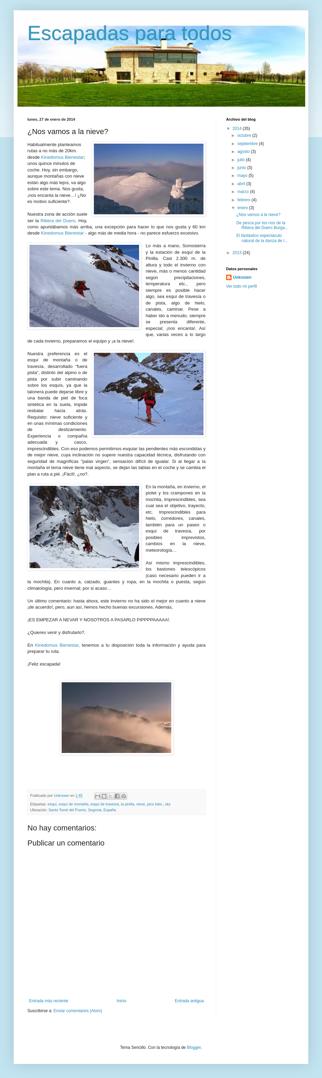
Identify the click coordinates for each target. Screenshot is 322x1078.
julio (241, 159)
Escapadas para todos (129, 33)
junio (242, 167)
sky (168, 804)
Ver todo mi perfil (241, 286)
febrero (244, 199)
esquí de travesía (104, 804)
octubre (244, 135)
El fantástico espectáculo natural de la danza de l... (262, 238)
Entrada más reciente (48, 1000)
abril (241, 183)
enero (243, 207)
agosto (244, 151)
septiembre (248, 143)
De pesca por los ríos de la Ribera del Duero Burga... (262, 225)
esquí (52, 804)
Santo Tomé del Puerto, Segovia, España (82, 810)
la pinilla (127, 804)
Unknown (242, 277)
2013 (238, 252)
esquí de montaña (73, 804)
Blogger (194, 1047)
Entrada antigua (189, 1000)
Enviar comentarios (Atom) (77, 1010)
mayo (243, 175)
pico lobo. (155, 804)
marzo (243, 191)
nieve (140, 804)
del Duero (64, 220)
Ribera (47, 220)
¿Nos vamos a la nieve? (258, 214)
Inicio (121, 1000)
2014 (238, 128)
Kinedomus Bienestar (62, 157)
